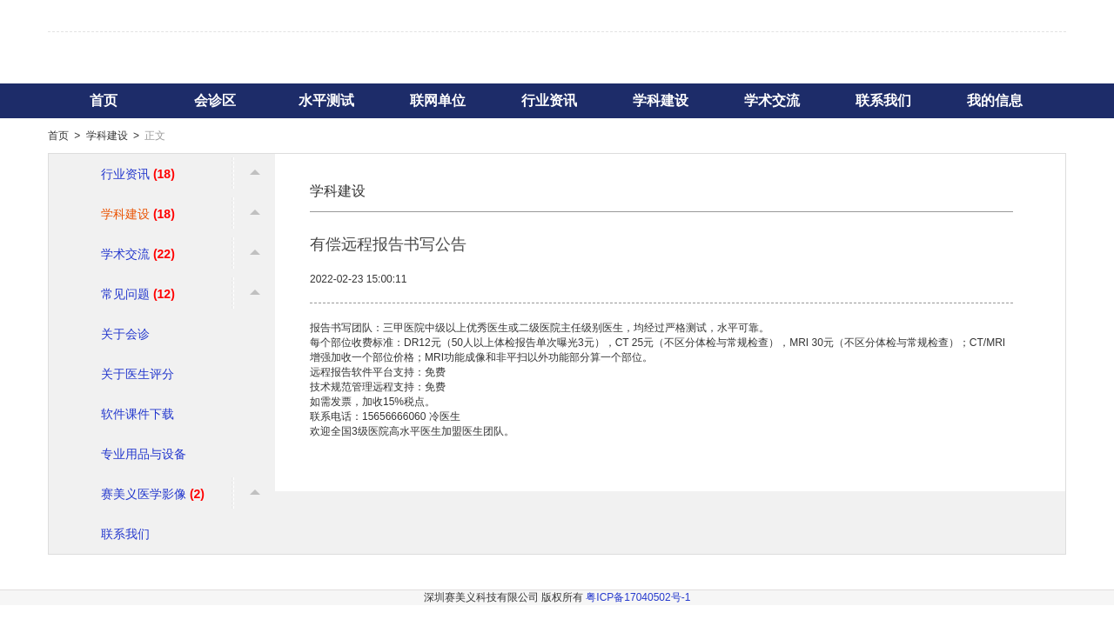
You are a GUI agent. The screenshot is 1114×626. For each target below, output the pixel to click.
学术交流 (772, 100)
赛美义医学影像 (153, 494)
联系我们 (883, 100)
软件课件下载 (137, 414)
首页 (103, 100)
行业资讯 (549, 100)
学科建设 (660, 100)
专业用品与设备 (143, 454)
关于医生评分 (137, 374)
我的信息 (995, 100)
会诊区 (215, 100)
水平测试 (326, 100)
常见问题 (138, 294)
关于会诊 (125, 334)
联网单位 (438, 100)
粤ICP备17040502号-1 (638, 597)
